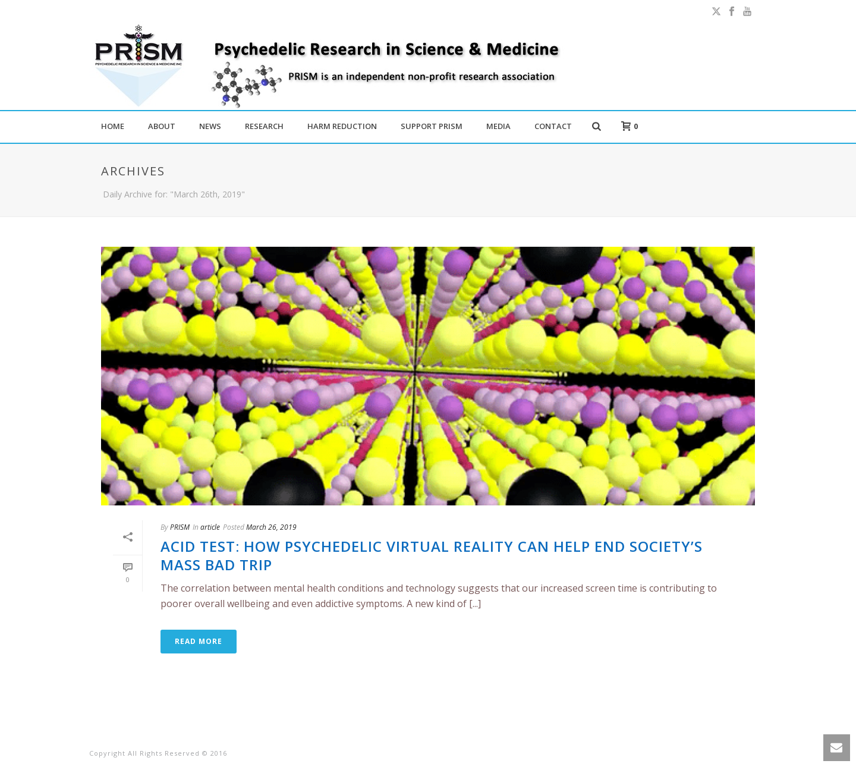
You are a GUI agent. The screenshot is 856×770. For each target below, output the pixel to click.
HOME (112, 126)
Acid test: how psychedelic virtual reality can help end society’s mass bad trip (431, 555)
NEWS (210, 126)
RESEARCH (264, 126)
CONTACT (553, 126)
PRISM (180, 527)
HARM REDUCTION (342, 126)
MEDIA (498, 126)
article (210, 527)
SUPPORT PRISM (431, 126)
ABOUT (161, 126)
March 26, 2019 (271, 527)
